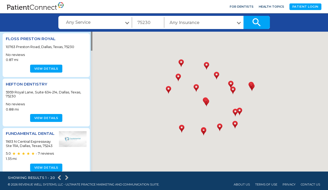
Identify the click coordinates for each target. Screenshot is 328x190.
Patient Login (305, 6)
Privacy (289, 184)
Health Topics (271, 6)
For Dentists (242, 6)
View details (46, 68)
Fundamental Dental (21, 136)
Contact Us (310, 184)
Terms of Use (266, 184)
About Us (242, 184)
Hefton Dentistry (26, 84)
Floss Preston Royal (30, 38)
